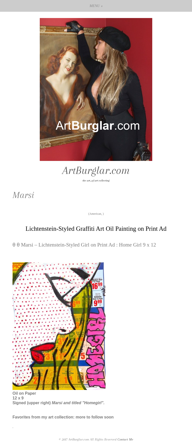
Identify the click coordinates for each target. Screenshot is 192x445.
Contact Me (125, 439)
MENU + (96, 6)
